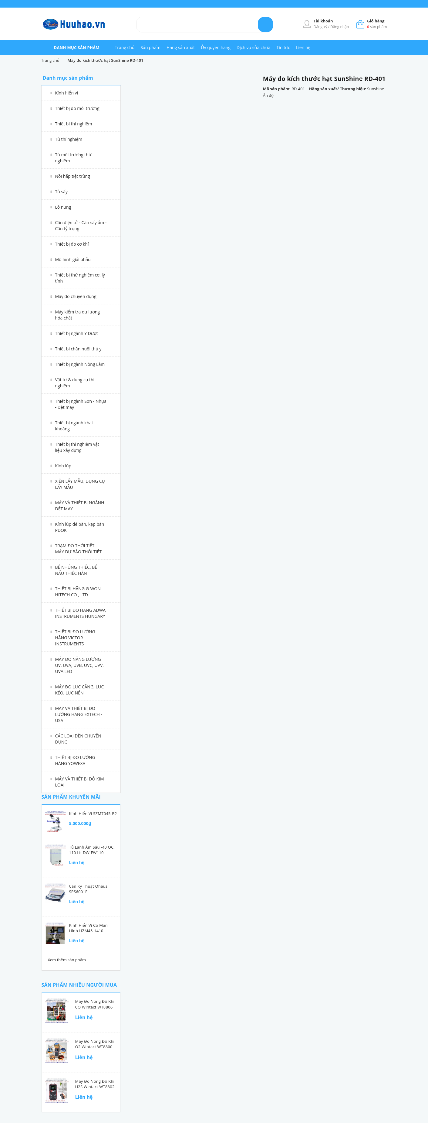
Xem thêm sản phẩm (67, 959)
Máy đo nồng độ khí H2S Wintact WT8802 (95, 1083)
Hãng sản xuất (181, 47)
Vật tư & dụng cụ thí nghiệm (75, 383)
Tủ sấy (61, 191)
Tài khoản (323, 21)
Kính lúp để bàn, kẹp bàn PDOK (79, 527)
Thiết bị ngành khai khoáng (74, 426)
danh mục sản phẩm (76, 47)
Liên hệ (303, 47)
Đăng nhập (339, 26)
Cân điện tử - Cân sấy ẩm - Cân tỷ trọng (81, 225)
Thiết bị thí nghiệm (73, 124)
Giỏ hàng (375, 21)
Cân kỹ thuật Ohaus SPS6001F (88, 888)
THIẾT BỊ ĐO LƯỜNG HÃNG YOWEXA (75, 760)
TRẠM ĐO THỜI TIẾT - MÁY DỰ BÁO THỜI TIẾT (78, 549)
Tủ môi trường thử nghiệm (73, 158)
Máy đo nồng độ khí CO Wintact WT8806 (95, 1004)
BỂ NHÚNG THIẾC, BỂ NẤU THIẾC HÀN (76, 570)
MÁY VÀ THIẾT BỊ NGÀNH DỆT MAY (79, 506)
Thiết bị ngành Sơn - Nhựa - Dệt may (81, 404)
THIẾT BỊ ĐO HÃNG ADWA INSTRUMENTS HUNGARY (80, 613)
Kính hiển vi (66, 93)
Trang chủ (125, 47)
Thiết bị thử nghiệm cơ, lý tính (80, 278)
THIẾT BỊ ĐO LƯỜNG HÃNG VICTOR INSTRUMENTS (75, 638)
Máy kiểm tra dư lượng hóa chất (77, 315)
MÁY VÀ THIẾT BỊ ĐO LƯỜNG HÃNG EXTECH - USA (79, 714)
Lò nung (63, 207)
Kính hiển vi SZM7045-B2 (93, 813)
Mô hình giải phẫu (73, 259)
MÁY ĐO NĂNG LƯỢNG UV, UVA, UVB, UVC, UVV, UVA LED (79, 665)
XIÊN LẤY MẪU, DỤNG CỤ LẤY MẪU (80, 484)
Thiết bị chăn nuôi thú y (78, 349)
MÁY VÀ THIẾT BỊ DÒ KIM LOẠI (79, 782)
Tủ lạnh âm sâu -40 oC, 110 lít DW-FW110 (92, 849)
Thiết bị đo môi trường (77, 108)
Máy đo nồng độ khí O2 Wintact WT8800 (95, 1044)
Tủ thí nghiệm (69, 139)
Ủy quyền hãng (216, 47)
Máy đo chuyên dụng (75, 296)
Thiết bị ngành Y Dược (77, 333)
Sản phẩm (150, 47)
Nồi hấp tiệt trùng (72, 176)
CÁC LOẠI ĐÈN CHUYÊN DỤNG (78, 739)
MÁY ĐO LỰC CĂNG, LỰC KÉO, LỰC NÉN (79, 690)
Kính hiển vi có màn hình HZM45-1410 (88, 928)
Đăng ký (321, 26)
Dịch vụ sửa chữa (254, 47)
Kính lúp (63, 466)
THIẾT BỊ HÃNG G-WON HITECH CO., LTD (78, 592)
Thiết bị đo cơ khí (72, 244)
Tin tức (283, 47)
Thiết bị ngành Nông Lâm (80, 364)
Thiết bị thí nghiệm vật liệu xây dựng (77, 447)
